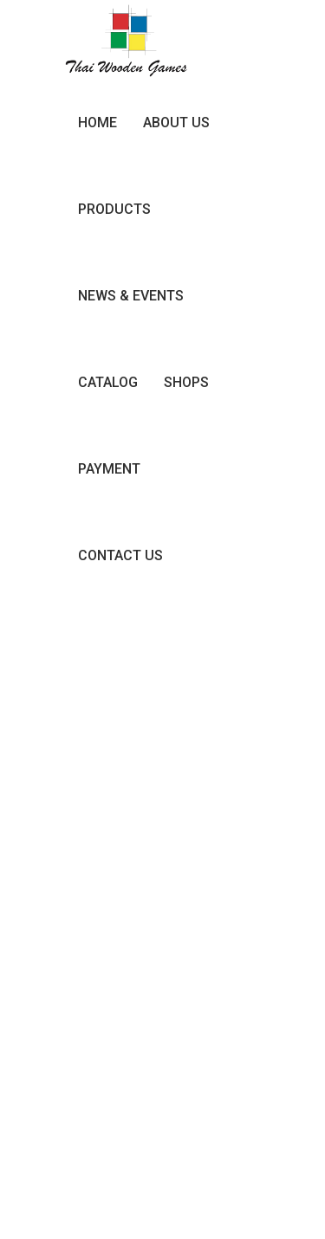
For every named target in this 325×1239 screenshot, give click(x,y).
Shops (186, 382)
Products (114, 209)
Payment (109, 469)
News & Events (131, 295)
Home (97, 122)
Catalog (108, 382)
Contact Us (120, 555)
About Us (176, 122)
